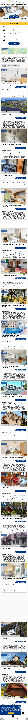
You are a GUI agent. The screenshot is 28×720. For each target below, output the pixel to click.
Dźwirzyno (4, 70)
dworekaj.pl (14, 1)
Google (19, 706)
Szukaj (14, 43)
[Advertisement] (14, 607)
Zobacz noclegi (21, 87)
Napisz (27, 719)
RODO (2, 711)
